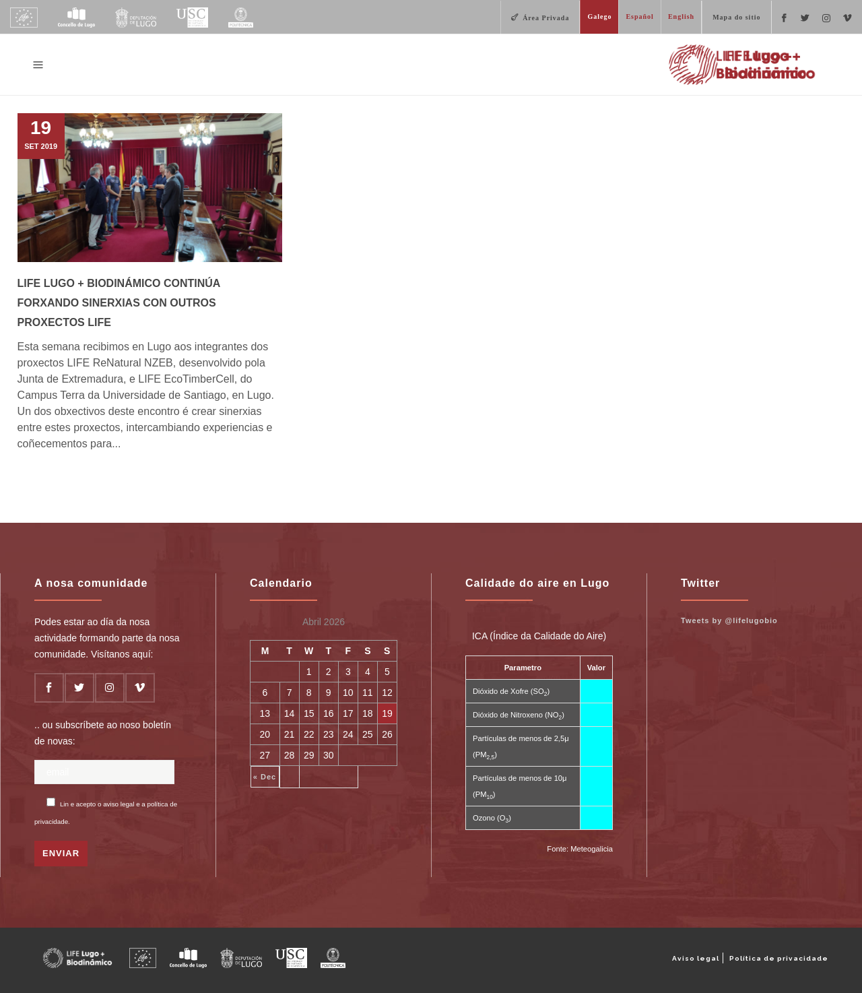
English (681, 16)
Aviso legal (695, 958)
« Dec (264, 777)
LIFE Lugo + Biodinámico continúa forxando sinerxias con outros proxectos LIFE (119, 303)
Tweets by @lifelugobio (729, 620)
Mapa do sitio (736, 17)
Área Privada (546, 18)
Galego (599, 16)
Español (639, 16)
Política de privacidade (778, 958)
